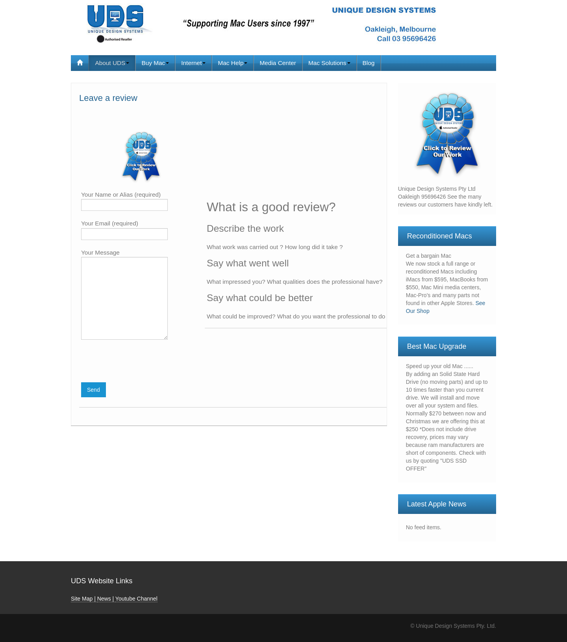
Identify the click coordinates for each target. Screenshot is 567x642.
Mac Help (232, 63)
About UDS (112, 63)
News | (106, 598)
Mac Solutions (329, 63)
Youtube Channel (136, 598)
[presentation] (141, 363)
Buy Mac (155, 63)
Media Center (277, 63)
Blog (369, 63)
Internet (193, 63)
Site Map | (84, 598)
